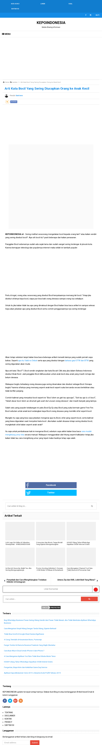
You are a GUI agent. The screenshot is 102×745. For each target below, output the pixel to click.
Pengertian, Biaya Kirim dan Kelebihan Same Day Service (27, 655)
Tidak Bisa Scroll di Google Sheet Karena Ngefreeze (25, 622)
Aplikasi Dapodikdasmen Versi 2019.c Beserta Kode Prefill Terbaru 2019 (34, 660)
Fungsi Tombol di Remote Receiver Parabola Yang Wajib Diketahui (31, 633)
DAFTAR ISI (9, 713)
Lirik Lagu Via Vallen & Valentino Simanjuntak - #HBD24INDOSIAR (17, 531)
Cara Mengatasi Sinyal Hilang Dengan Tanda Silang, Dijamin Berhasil (32, 616)
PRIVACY (8, 710)
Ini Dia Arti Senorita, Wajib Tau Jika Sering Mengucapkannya (18, 557)
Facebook (31, 480)
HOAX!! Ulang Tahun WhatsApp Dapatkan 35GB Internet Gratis (78, 531)
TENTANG (9, 700)
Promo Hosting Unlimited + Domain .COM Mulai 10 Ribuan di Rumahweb (49, 557)
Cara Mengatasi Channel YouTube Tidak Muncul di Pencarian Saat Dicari (79, 558)
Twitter (61, 480)
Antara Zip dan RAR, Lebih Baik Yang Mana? (76, 567)
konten (13, 96)
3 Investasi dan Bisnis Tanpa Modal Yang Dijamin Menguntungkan (49, 531)
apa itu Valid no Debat (28, 355)
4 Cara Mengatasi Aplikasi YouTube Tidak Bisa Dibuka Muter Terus (31, 644)
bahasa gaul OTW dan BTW (77, 355)
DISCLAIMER (10, 703)
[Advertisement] (51, 53)
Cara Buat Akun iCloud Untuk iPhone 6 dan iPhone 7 (25, 638)
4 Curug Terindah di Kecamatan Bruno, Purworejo (24, 627)
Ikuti (97, 10)
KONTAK (8, 706)
